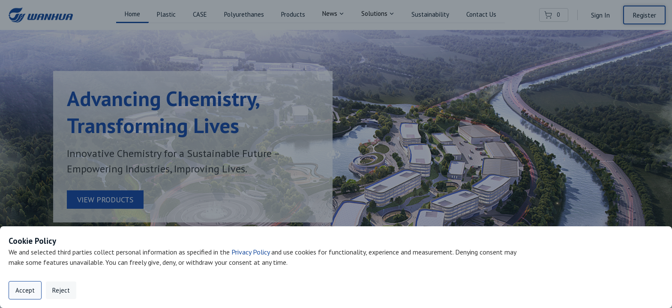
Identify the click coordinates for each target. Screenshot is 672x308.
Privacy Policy (250, 252)
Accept (25, 290)
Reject (61, 290)
